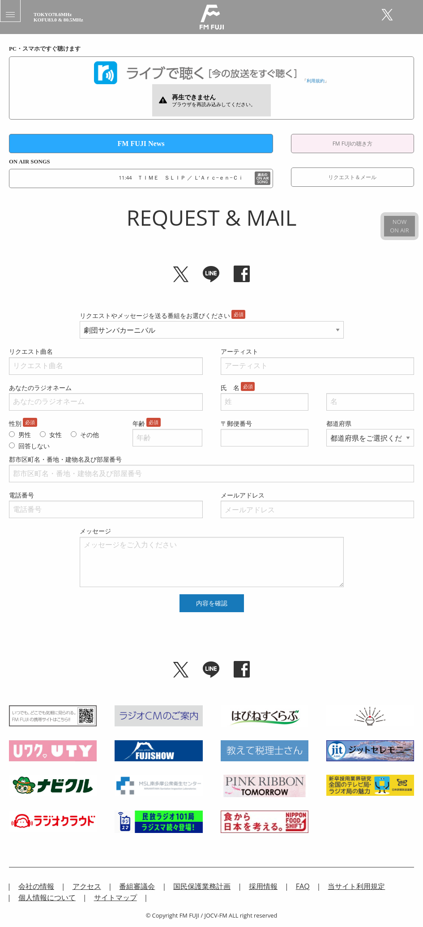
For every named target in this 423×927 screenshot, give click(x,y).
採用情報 (263, 886)
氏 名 (230, 387)
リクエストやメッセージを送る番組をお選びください (155, 315)
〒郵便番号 (236, 423)
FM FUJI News (141, 143)
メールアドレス (243, 495)
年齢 (138, 423)
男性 (24, 434)
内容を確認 (211, 603)
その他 (89, 434)
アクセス (87, 886)
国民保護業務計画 (202, 886)
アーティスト (239, 351)
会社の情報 (36, 886)
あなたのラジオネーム (40, 387)
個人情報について (47, 897)
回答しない (34, 446)
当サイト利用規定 (356, 886)
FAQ (303, 886)
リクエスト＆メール (352, 177)
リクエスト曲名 (31, 351)
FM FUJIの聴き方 (353, 143)
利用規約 (316, 80)
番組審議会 (137, 886)
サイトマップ (115, 897)
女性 (55, 434)
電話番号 (21, 495)
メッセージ (95, 531)
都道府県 (338, 423)
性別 (15, 423)
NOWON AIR (399, 226)
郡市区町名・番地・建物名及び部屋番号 (65, 459)
